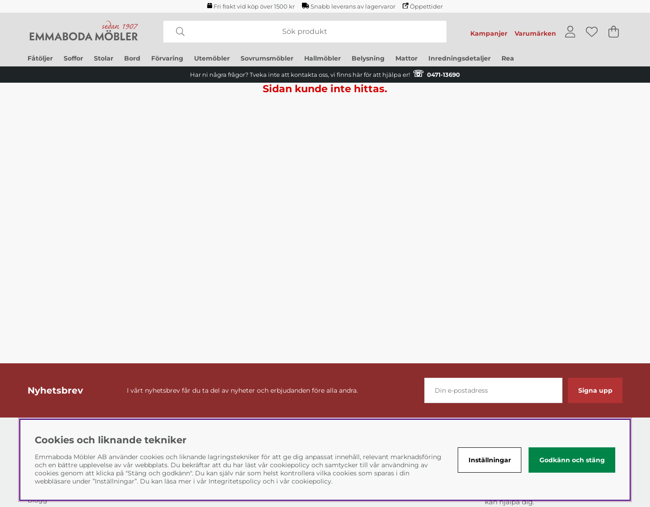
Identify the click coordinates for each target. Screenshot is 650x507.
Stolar (103, 58)
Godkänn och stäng (572, 460)
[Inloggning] (570, 31)
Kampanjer (488, 33)
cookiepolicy (311, 481)
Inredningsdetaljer (459, 58)
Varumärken (535, 33)
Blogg (37, 500)
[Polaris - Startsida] (84, 31)
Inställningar (490, 460)
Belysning (368, 58)
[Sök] (304, 31)
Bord (132, 58)
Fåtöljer (40, 58)
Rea (507, 58)
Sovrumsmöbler (267, 58)
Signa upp (595, 390)
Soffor (73, 58)
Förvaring (167, 58)
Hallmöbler (322, 58)
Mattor (406, 58)
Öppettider (423, 6)
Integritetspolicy (235, 481)
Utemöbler (212, 58)
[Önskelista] (591, 31)
